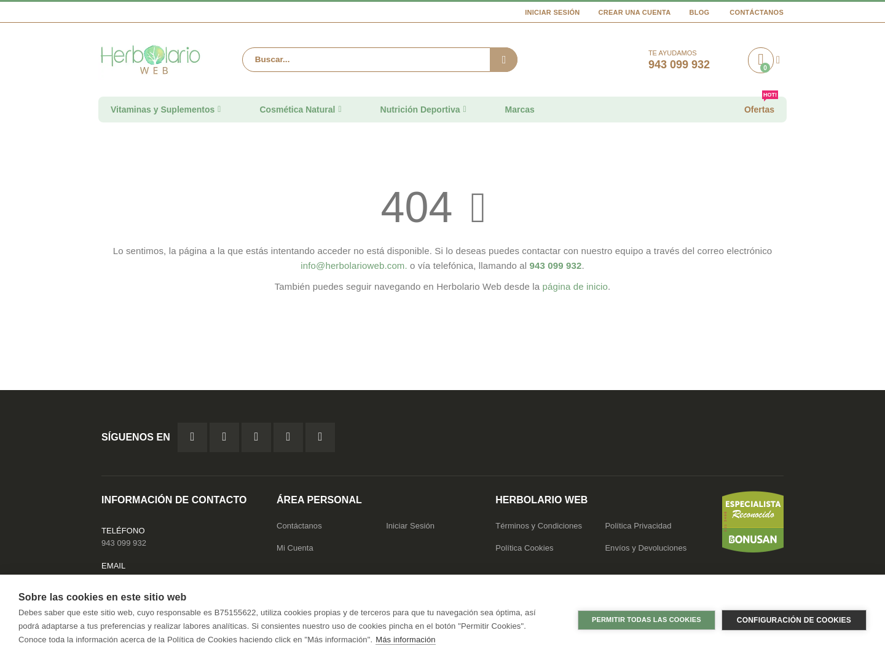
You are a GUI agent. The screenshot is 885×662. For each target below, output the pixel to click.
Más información (405, 639)
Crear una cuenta (635, 12)
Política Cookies (524, 547)
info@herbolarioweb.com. (354, 265)
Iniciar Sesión (552, 12)
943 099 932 (123, 543)
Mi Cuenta (295, 547)
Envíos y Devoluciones (645, 547)
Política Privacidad (638, 525)
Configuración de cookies (794, 618)
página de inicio (575, 286)
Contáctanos (757, 12)
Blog (699, 12)
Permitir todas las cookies (646, 618)
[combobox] (379, 59)
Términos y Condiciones (538, 525)
